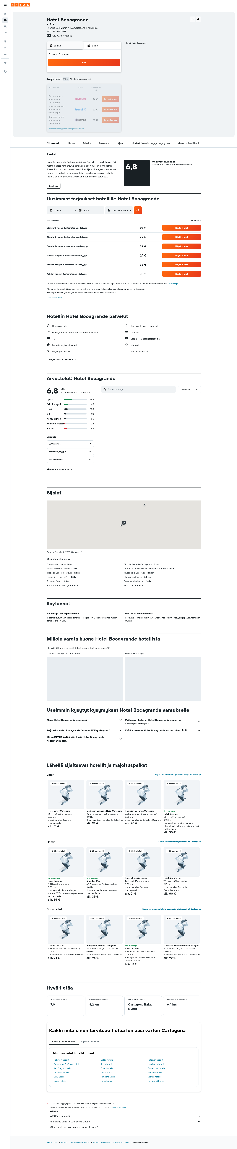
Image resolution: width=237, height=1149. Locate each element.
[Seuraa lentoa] (5, 48)
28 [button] (99, 102)
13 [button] (92, 88)
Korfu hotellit (107, 1064)
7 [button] (99, 80)
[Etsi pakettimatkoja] (5, 33)
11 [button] (77, 88)
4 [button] (77, 80)
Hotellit (64, 1142)
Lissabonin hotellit (156, 1064)
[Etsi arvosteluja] (141, 389)
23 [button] (113, 95)
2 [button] (113, 73)
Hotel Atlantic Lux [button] (172, 878)
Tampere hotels (108, 1076)
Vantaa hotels (154, 1076)
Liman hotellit (107, 1072)
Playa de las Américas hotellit (67, 1064)
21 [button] (99, 95)
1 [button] (106, 73)
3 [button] (70, 80)
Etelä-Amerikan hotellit (80, 1142)
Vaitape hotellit (155, 1072)
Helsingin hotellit (61, 1059)
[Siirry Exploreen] (5, 41)
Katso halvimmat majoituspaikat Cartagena (179, 841)
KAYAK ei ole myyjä (125, 1116)
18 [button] (77, 95)
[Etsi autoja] (5, 27)
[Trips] (5, 63)
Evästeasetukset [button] (54, 297)
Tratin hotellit (107, 1068)
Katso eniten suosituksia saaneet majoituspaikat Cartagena (171, 909)
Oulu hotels (59, 1076)
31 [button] (70, 109)
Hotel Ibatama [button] (171, 814)
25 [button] (77, 102)
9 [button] (113, 80)
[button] (5, 4)
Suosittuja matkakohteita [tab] (64, 1041)
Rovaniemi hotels (156, 1081)
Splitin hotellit (107, 1059)
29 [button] (106, 102)
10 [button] (70, 88)
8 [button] (106, 80)
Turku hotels (106, 1081)
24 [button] (70, 102)
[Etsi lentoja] (5, 14)
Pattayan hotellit (155, 1059)
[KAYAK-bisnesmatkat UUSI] (5, 54)
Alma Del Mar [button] (93, 881)
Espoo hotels (59, 1081)
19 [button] (84, 95)
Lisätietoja (173, 283)
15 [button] (106, 88)
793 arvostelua (64, 35)
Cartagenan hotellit (121, 1142)
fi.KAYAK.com (52, 1142)
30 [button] (113, 102)
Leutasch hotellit (61, 1072)
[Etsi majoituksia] (5, 20)
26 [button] (84, 102)
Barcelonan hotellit (157, 1068)
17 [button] (70, 95)
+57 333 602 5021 (56, 31)
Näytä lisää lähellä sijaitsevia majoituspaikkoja (178, 774)
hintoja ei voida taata (117, 1107)
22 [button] (106, 95)
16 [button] (113, 88)
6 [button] (92, 80)
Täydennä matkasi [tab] (90, 1041)
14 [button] (99, 88)
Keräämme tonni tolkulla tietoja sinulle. (125, 1121)
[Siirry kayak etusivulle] (20, 4)
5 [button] (84, 80)
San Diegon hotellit (62, 1068)
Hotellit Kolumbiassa (101, 1142)
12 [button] (84, 88)
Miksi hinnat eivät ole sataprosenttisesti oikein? (125, 1127)
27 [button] (92, 102)
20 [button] (91, 95)
